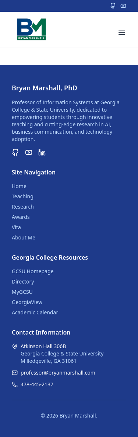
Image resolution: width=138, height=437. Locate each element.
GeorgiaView (27, 302)
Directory (23, 281)
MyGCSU (22, 291)
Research (23, 206)
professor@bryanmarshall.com (58, 372)
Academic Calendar (35, 312)
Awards (21, 216)
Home (19, 186)
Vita (16, 227)
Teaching (22, 196)
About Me (23, 237)
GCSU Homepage (32, 271)
